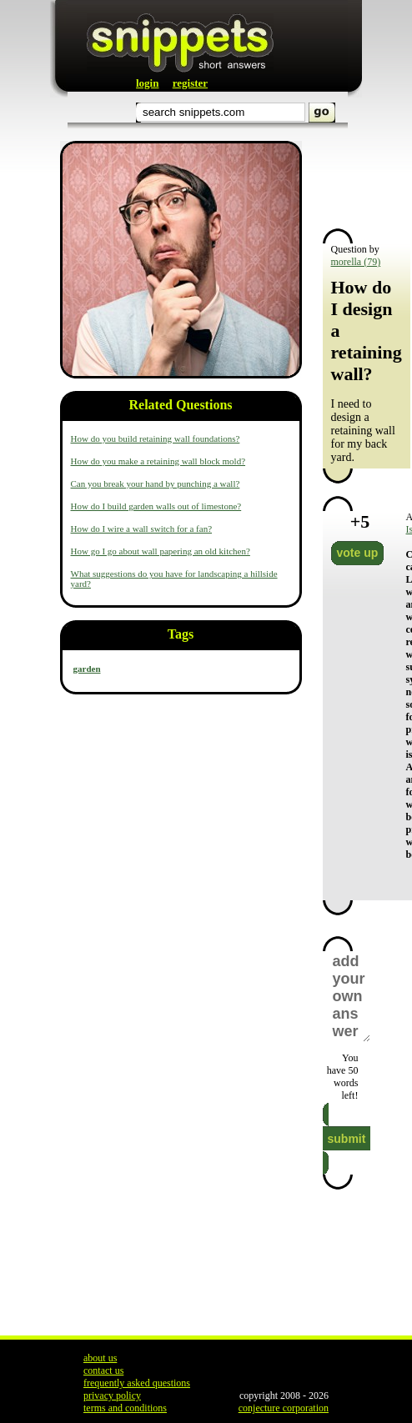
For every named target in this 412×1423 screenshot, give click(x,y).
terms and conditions (125, 1408)
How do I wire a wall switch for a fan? (142, 529)
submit (347, 1138)
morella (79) (356, 262)
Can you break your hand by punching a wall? (155, 484)
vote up (358, 552)
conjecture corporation (284, 1408)
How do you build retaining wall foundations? (155, 438)
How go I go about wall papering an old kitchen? (160, 551)
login (147, 83)
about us (100, 1358)
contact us (103, 1370)
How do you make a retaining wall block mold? (158, 461)
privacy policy (112, 1395)
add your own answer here (351, 996)
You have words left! (343, 1076)
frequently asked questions (136, 1383)
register (190, 83)
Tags (180, 634)
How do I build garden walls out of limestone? (156, 506)
